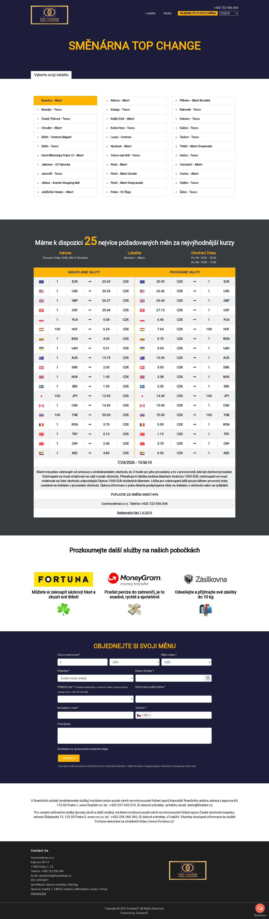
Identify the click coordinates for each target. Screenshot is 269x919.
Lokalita (150, 13)
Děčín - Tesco (49, 146)
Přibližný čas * (93, 689)
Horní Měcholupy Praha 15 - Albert (62, 155)
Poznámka (64, 723)
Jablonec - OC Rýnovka (55, 164)
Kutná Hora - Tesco (123, 128)
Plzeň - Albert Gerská (124, 173)
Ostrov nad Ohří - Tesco (125, 155)
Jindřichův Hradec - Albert (57, 192)
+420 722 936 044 (226, 8)
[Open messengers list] (260, 908)
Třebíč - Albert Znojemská (196, 146)
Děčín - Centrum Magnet (56, 137)
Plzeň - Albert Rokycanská (127, 183)
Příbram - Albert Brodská (195, 100)
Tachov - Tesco (189, 137)
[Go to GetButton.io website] (260, 915)
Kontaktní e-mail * (68, 707)
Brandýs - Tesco (51, 109)
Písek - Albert (119, 164)
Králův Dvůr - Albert (122, 119)
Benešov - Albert (51, 100)
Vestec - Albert (189, 173)
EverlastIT (142, 913)
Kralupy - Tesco (120, 109)
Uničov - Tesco (189, 155)
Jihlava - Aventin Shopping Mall (60, 183)
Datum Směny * (144, 670)
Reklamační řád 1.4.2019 (134, 513)
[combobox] (143, 715)
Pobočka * (64, 670)
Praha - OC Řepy (121, 192)
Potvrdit (69, 758)
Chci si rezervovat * (69, 654)
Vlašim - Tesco (189, 183)
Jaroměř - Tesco (51, 173)
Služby (167, 13)
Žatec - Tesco (188, 192)
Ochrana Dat (38, 893)
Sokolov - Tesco (190, 119)
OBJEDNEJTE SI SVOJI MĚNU (198, 13)
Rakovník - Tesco (190, 109)
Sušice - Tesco (189, 128)
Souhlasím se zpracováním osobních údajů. (83, 748)
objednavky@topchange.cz (55, 875)
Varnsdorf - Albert (191, 164)
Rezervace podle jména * (150, 689)
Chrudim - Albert (51, 128)
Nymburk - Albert (121, 146)
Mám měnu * (169, 654)
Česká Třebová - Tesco (55, 119)
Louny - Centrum (121, 137)
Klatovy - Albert (120, 100)
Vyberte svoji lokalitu (51, 75)
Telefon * (140, 707)
